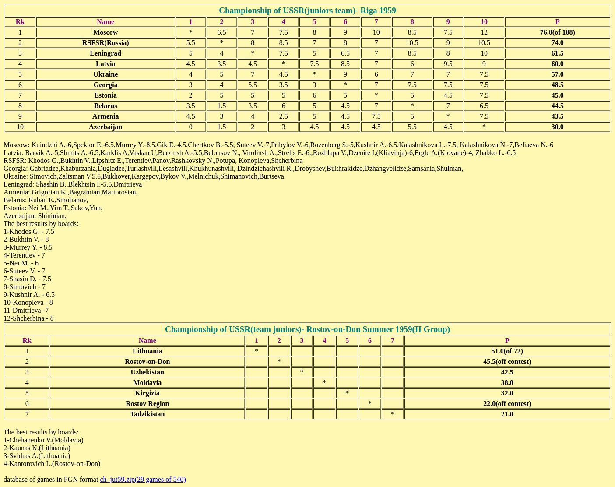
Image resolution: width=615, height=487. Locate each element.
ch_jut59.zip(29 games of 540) (143, 479)
